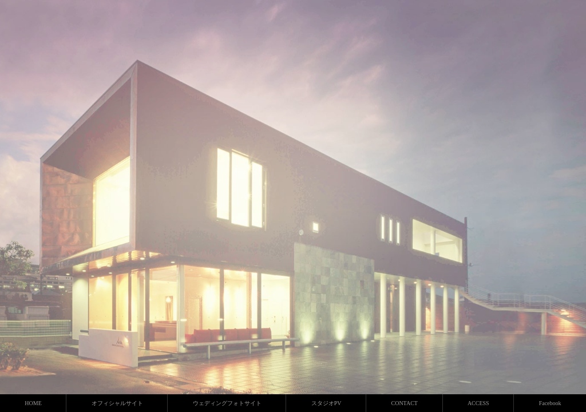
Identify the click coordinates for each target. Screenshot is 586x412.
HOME (33, 403)
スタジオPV (326, 403)
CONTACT (404, 403)
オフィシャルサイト (117, 403)
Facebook (550, 403)
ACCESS (478, 403)
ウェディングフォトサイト (227, 403)
